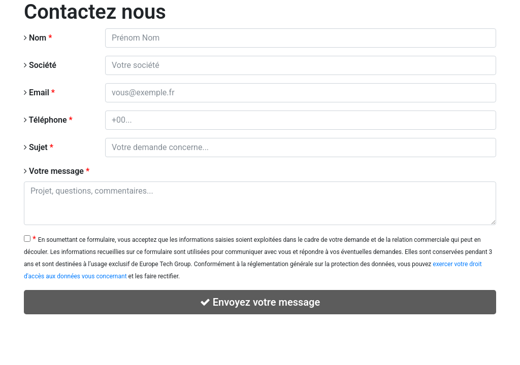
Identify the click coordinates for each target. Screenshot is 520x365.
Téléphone (48, 120)
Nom (38, 38)
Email (39, 92)
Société (40, 65)
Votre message (56, 171)
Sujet (38, 147)
